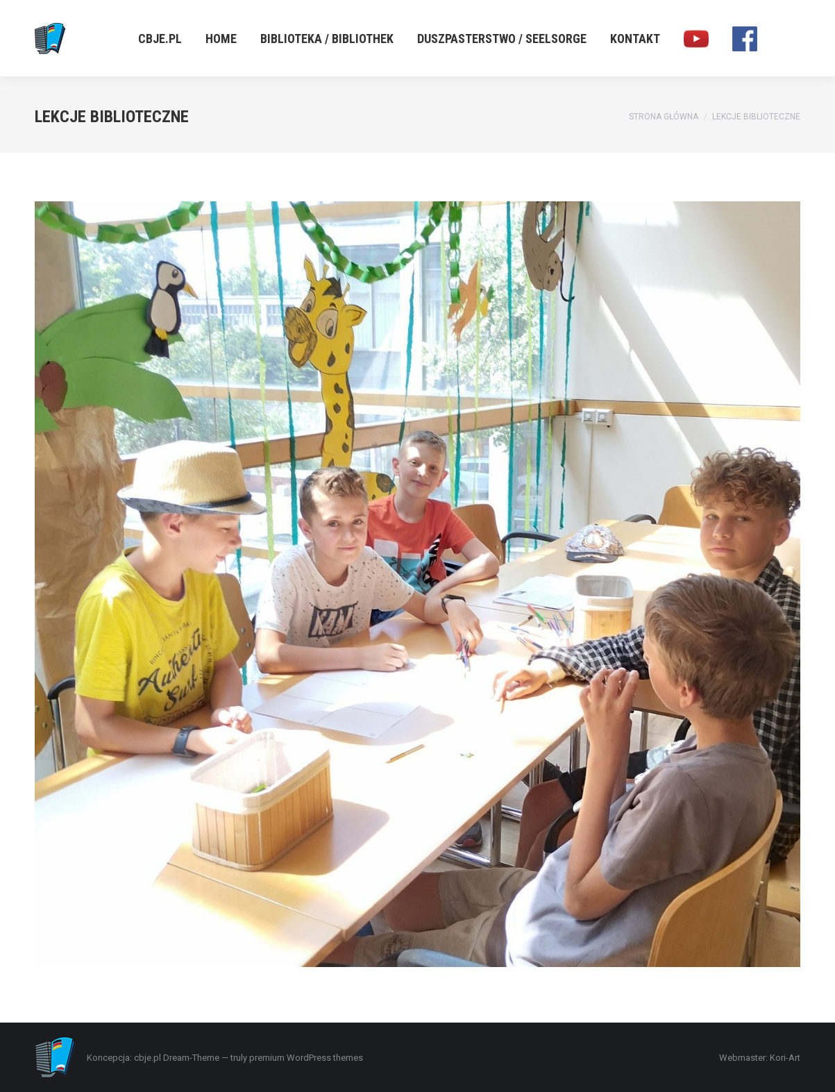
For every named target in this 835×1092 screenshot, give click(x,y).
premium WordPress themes (306, 1057)
